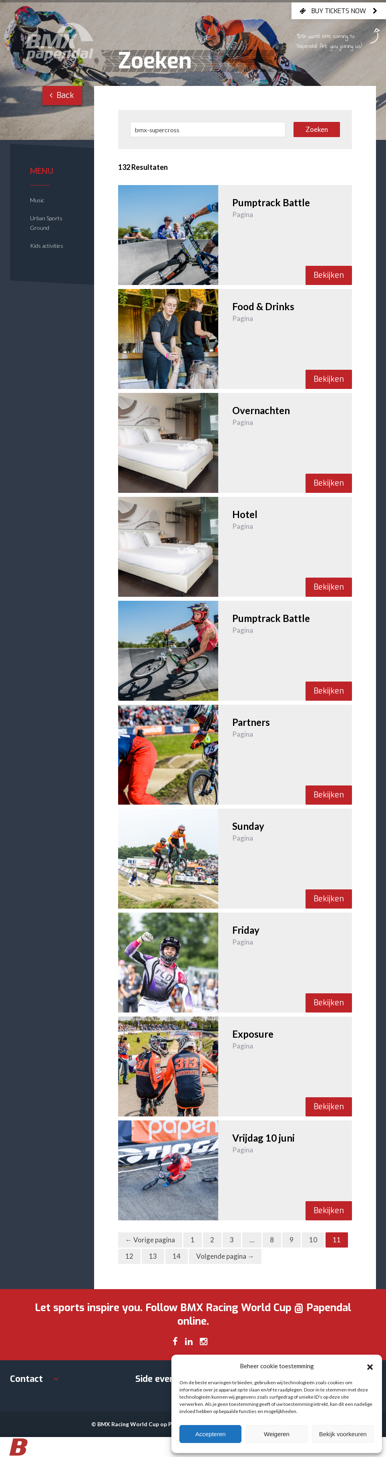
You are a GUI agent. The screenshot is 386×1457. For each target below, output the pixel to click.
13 (153, 1256)
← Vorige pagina (150, 1240)
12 (129, 1256)
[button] (370, 1366)
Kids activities (46, 245)
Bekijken (329, 275)
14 (177, 1256)
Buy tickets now (339, 10)
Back (62, 95)
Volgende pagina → (225, 1256)
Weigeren (277, 1434)
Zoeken (317, 129)
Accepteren (210, 1434)
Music (37, 200)
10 (313, 1240)
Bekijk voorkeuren (343, 1434)
